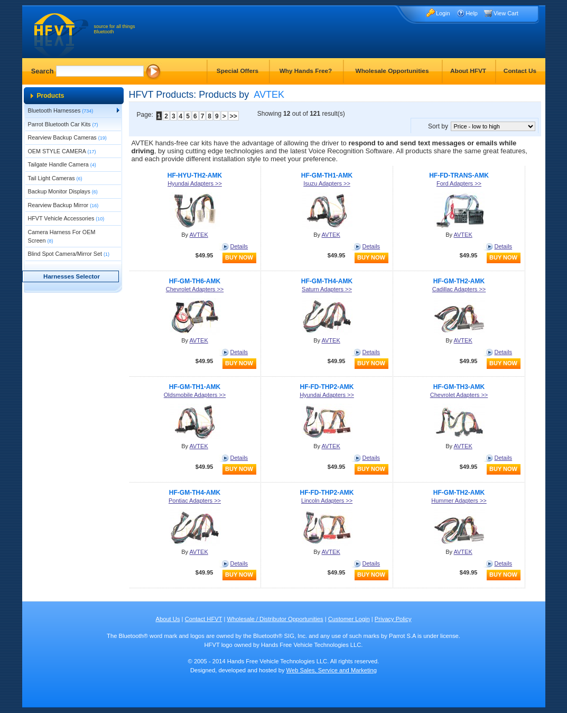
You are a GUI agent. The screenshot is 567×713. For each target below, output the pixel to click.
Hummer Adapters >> (459, 500)
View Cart (506, 13)
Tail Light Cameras (55, 178)
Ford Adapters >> (458, 183)
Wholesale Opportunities (392, 71)
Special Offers (237, 71)
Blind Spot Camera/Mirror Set (68, 254)
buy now (239, 257)
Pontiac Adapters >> (195, 500)
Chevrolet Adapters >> (195, 289)
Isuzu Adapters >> (326, 183)
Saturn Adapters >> (327, 289)
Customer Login (349, 619)
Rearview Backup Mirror (63, 205)
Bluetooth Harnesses (61, 110)
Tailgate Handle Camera (62, 164)
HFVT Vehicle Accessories (66, 218)
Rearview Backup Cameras (67, 137)
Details (239, 246)
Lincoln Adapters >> (326, 500)
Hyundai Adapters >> (195, 183)
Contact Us (520, 71)
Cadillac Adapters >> (459, 289)
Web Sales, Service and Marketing (331, 670)
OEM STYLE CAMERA (62, 151)
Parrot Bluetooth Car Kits (63, 124)
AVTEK (199, 235)
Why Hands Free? (306, 71)
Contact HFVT (203, 619)
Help (472, 13)
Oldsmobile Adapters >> (195, 395)
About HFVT (468, 71)
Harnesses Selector (71, 276)
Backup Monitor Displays (63, 191)
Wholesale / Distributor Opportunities (275, 619)
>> (233, 116)
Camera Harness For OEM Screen (62, 236)
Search (42, 71)
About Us (167, 619)
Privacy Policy (393, 619)
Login (443, 13)
